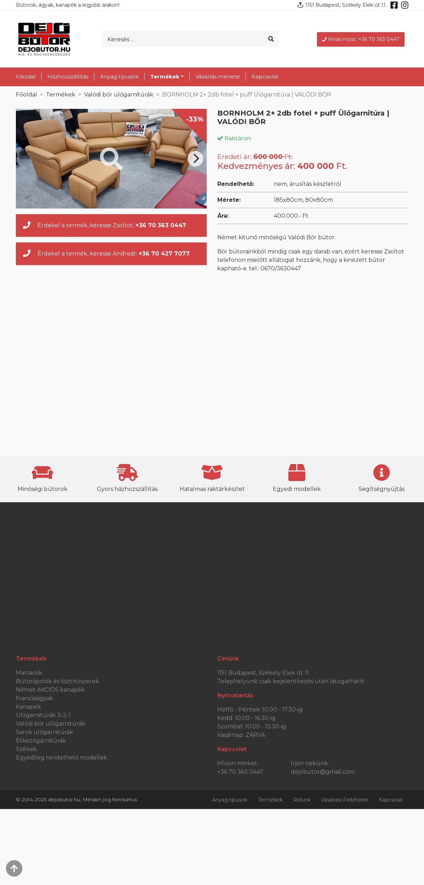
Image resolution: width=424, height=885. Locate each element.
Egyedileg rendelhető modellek (61, 757)
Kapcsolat (265, 76)
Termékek (60, 94)
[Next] (195, 158)
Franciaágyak (34, 698)
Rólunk (302, 800)
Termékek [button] (164, 76)
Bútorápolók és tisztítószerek (57, 681)
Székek (26, 749)
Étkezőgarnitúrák (41, 740)
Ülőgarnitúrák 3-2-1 (43, 715)
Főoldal (26, 76)
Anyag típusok (119, 76)
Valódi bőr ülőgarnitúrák (118, 94)
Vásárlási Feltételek (344, 800)
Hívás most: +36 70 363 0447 (360, 39)
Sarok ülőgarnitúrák (44, 732)
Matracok (29, 672)
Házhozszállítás (67, 76)
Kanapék (28, 706)
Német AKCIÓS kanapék (50, 689)
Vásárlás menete (217, 76)
